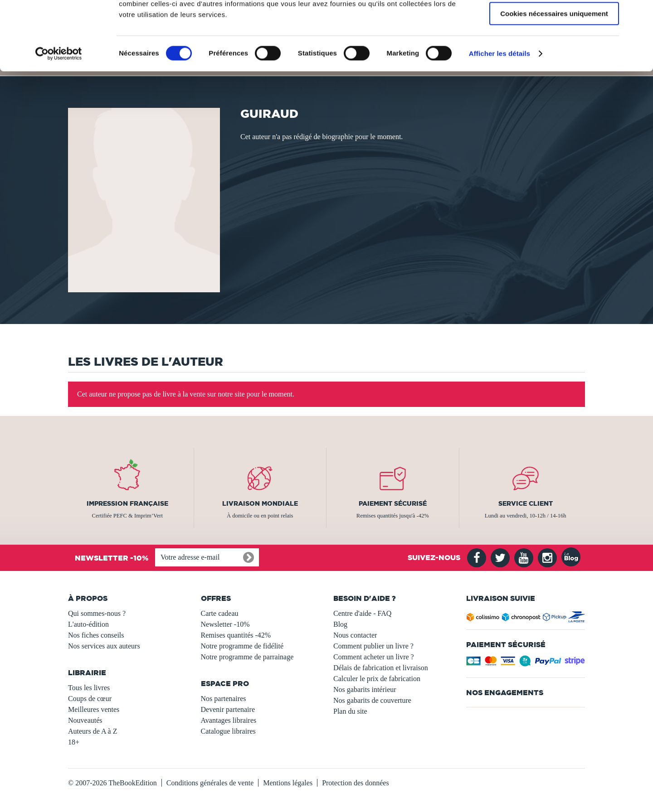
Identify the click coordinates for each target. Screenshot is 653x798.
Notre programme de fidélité (242, 646)
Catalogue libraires (228, 731)
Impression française (127, 503)
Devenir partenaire (228, 709)
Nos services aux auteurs (104, 646)
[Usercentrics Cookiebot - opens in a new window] (58, 115)
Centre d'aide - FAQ (362, 613)
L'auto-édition (88, 624)
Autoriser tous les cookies (554, 22)
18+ (73, 742)
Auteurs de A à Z (92, 731)
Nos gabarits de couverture (372, 700)
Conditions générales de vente (209, 783)
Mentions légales (287, 783)
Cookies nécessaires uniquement (554, 75)
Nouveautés (85, 720)
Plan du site (350, 711)
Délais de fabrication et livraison (380, 668)
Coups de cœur (90, 698)
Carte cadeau (220, 613)
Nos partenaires (223, 698)
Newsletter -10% (225, 624)
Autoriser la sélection (554, 49)
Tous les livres (89, 688)
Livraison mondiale (260, 503)
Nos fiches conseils (96, 635)
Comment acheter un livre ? (373, 657)
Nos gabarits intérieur (364, 689)
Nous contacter (355, 635)
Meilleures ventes (93, 709)
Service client (525, 503)
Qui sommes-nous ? (97, 613)
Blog (340, 624)
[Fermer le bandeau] (639, 14)
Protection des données (355, 783)
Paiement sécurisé (393, 503)
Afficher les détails (499, 115)
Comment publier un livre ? (373, 646)
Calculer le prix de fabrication (376, 678)
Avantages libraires (229, 720)
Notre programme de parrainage (247, 657)
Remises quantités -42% (236, 635)
